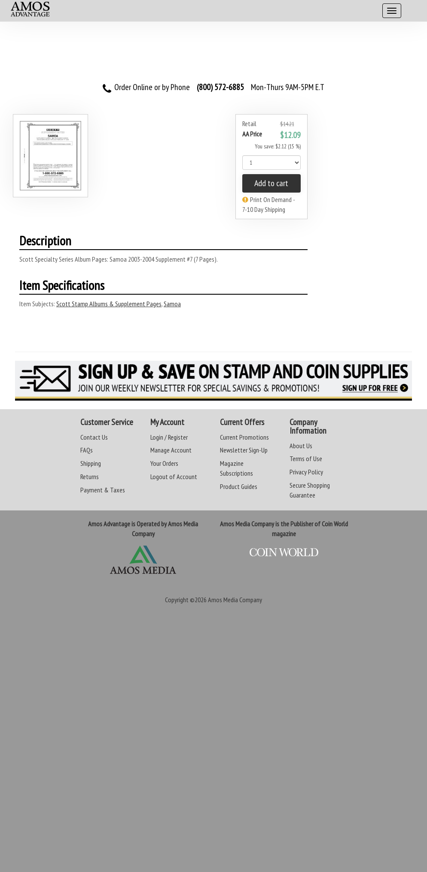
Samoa (172, 303)
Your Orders (164, 463)
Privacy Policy (306, 472)
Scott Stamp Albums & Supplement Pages (109, 303)
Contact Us (94, 437)
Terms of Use (306, 458)
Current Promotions (244, 437)
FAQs (86, 450)
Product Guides (238, 486)
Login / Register (169, 437)
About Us (301, 445)
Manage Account (171, 450)
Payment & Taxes (102, 490)
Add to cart (271, 183)
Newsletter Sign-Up (244, 450)
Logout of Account (173, 476)
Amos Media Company (235, 599)
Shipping (90, 463)
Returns (89, 476)
